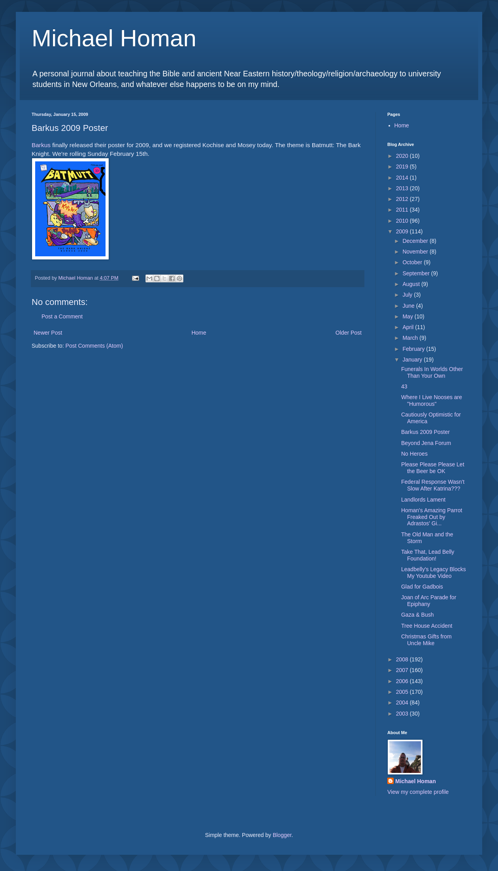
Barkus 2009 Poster (425, 432)
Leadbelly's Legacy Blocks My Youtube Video (433, 572)
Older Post (349, 332)
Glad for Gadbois (422, 586)
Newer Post (48, 332)
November (415, 251)
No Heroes (414, 454)
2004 (403, 702)
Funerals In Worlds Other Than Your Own (432, 372)
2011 (403, 209)
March (410, 338)
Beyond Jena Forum (426, 443)
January (413, 359)
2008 (403, 659)
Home (198, 332)
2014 (403, 177)
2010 (403, 221)
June (409, 306)
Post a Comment (62, 316)
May (408, 316)
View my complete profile (418, 792)
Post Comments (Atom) (94, 346)
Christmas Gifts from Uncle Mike (426, 639)
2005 (403, 692)
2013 (403, 188)
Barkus (41, 145)
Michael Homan (114, 38)
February (414, 349)
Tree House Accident (426, 626)
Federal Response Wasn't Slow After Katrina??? (432, 485)
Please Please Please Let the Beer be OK (432, 467)
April (408, 327)
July (408, 295)
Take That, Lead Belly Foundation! (427, 555)
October (413, 262)
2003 (403, 713)
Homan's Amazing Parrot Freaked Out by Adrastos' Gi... (431, 517)
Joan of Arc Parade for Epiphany (428, 600)
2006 (403, 681)
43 (404, 386)
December (415, 241)
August (411, 284)
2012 (403, 199)
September (416, 273)
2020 (403, 156)
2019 (403, 166)
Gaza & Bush (417, 615)
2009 (403, 231)
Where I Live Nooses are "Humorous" (431, 400)
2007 (403, 670)
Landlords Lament (423, 499)
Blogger (282, 835)
